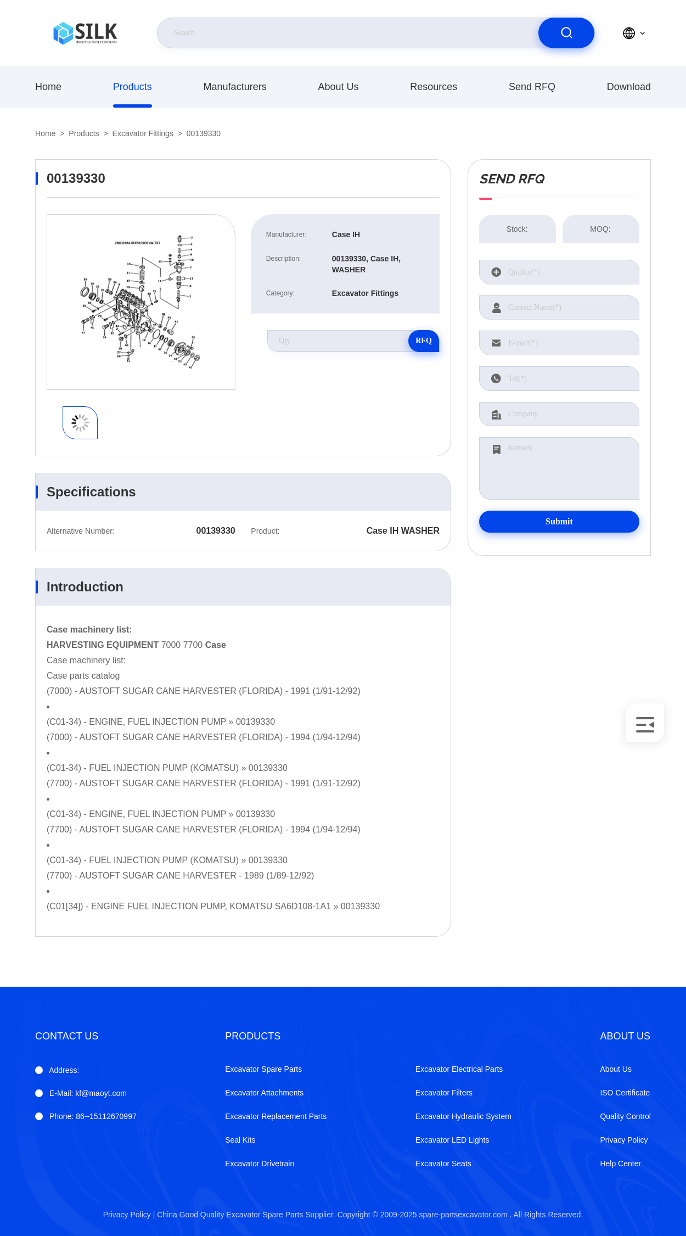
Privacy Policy (624, 1140)
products (132, 86)
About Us (338, 86)
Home (48, 86)
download (629, 86)
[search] (566, 33)
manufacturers (235, 86)
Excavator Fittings (143, 133)
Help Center (620, 1163)
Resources (433, 86)
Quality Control (625, 1116)
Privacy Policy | (129, 1214)
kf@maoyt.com (88, 1093)
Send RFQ (532, 86)
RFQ (423, 341)
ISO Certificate (625, 1092)
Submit (559, 521)
